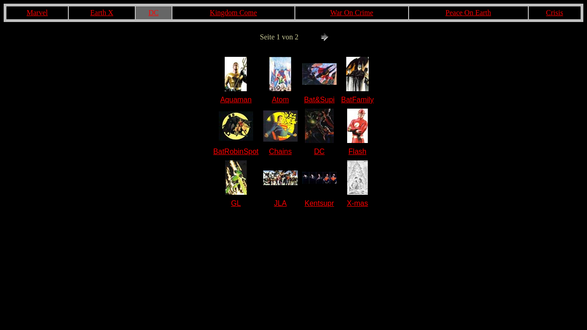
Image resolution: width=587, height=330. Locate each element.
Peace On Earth (468, 12)
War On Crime (351, 12)
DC (154, 12)
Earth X (101, 12)
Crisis (554, 12)
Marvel (37, 12)
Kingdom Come (233, 12)
